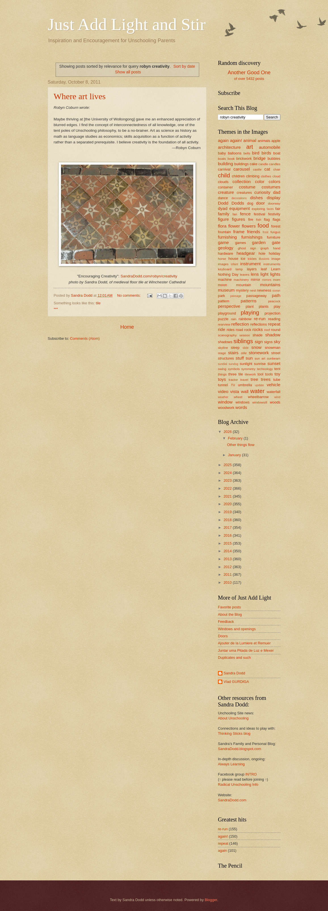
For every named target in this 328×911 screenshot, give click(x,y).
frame (238, 231)
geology (225, 247)
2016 (228, 535)
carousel (241, 169)
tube (276, 379)
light (264, 274)
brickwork (244, 158)
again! (236, 140)
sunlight (246, 364)
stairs (233, 352)
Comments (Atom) (85, 338)
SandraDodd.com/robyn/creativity (149, 276)
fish (258, 219)
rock (247, 330)
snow (256, 347)
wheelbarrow (258, 397)
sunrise (260, 364)
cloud (276, 176)
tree (254, 379)
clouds (223, 182)
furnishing (227, 237)
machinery (241, 279)
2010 (228, 582)
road (239, 330)
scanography (227, 335)
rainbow (245, 319)
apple (275, 141)
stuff (240, 358)
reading (274, 319)
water (257, 391)
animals (264, 141)
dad (276, 192)
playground (227, 313)
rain (233, 319)
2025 (228, 465)
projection (272, 313)
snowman (272, 347)
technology (265, 369)
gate (276, 242)
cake (253, 164)
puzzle (223, 319)
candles (274, 164)
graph (264, 248)
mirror (255, 279)
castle (257, 169)
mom (276, 279)
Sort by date (184, 66)
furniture (273, 237)
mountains (270, 284)
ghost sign (247, 248)
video (223, 391)
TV (233, 385)
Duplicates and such (234, 657)
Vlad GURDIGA (236, 681)
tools (269, 374)
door (260, 203)
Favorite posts (229, 607)
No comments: (129, 295)
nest (253, 290)
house (233, 258)
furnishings (252, 237)
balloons (234, 153)
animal (249, 140)
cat (267, 169)
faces (270, 209)
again (223, 140)
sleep (235, 347)
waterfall (273, 392)
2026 (228, 432)
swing (222, 369)
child (224, 175)
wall (245, 391)
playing (250, 312)
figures (238, 219)
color (259, 181)
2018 (228, 520)
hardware (225, 253)
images (223, 264)
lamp (239, 269)
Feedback (226, 621)
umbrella (245, 385)
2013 (228, 559)
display (273, 197)
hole (261, 253)
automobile (269, 147)
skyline (223, 347)
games (240, 243)
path (276, 295)
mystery (242, 290)
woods (275, 402)
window (225, 402)
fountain (224, 232)
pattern (223, 301)
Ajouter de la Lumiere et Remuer (244, 643)
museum (226, 290)
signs (268, 342)
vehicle (273, 384)
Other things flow (241, 445)
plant (250, 306)
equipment (239, 208)
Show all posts (128, 72)
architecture (229, 147)
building (225, 163)
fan (234, 214)
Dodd (223, 203)
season (244, 335)
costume (247, 186)
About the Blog (230, 614)
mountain (243, 285)
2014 (228, 551)
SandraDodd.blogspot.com (239, 749)
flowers (249, 226)
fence (245, 213)
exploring (258, 209)
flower (234, 226)
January (235, 455)
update (259, 385)
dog (250, 203)
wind (277, 397)
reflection (240, 324)
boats (222, 158)
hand (276, 248)
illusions (264, 258)
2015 (228, 543)
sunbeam (273, 358)
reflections (258, 324)
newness (264, 290)
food (263, 225)
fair (277, 209)
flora (222, 226)
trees (265, 379)
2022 (228, 488)
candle (263, 164)
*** (56, 309)
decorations (239, 198)
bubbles (274, 158)
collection (241, 181)
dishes (256, 197)
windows (242, 402)
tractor (233, 379)
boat (276, 153)
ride (221, 329)
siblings (243, 341)
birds (266, 152)
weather (223, 397)
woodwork (226, 407)
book (231, 158)
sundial (222, 364)
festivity (274, 214)
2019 (228, 512)
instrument (250, 263)
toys (222, 379)
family (223, 213)
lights (275, 274)
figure (223, 219)
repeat (274, 324)
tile (98, 303)
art (249, 146)
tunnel (223, 385)
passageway (256, 296)
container (225, 187)
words (241, 407)
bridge (259, 158)
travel (244, 379)
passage (235, 296)
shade (257, 335)
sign (259, 341)
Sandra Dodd (234, 673)
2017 (228, 527)
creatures (244, 192)
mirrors (266, 279)
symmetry (248, 369)
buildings (241, 164)
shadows (225, 342)
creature (226, 192)
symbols (234, 369)
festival (259, 214)
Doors (223, 636)
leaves (244, 274)
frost (265, 232)
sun (249, 358)
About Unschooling (233, 718)
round (275, 330)
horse (222, 258)
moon (222, 285)
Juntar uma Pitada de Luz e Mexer (246, 650)
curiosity (262, 192)
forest (275, 226)
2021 (228, 496)
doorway (274, 203)
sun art (260, 358)
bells (246, 153)
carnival (224, 169)
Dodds (238, 203)
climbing (252, 176)
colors (274, 181)
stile (244, 353)
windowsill (259, 402)
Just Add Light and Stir (127, 24)
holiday (274, 253)
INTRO (251, 774)
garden (259, 242)
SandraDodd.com (232, 800)
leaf (264, 269)
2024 (228, 473)
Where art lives (80, 96)
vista (234, 391)
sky (277, 341)
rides (231, 330)
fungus (275, 232)
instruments (271, 264)
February (235, 438)
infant (234, 264)
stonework (259, 352)
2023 (228, 480)
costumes (271, 186)
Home (127, 327)
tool (260, 374)
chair (276, 169)
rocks (257, 329)
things (222, 374)
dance (223, 198)
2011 (228, 574)
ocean (276, 290)
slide (246, 347)
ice (243, 258)
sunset (274, 363)
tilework (250, 374)
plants (263, 306)
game (223, 242)
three (232, 374)
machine (225, 279)
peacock (274, 301)
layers (251, 269)
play (277, 306)
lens (255, 274)
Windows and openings (237, 629)
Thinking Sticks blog (234, 733)
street (275, 353)
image (275, 258)
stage (222, 353)
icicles (252, 258)
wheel (238, 397)
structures (226, 358)
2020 (228, 504)
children (238, 176)
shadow (272, 334)
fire (250, 219)
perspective (229, 306)
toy (277, 373)
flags (276, 219)
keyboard (225, 269)
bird (255, 152)
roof (267, 330)
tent (277, 369)
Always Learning (231, 764)
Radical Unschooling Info (238, 784)
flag (267, 219)
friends (253, 231)
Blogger (211, 900)
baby (222, 153)
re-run (260, 318)
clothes (266, 176)
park (221, 296)
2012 (228, 567)
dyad (222, 208)
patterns (248, 300)
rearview (224, 324)
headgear (245, 253)
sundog (233, 364)
